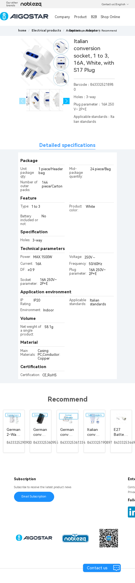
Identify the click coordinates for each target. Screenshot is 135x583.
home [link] (22, 30)
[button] (66, 101)
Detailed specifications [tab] (67, 145)
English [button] (122, 4)
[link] (46, 30)
